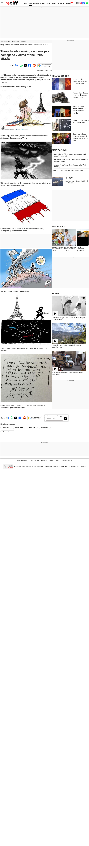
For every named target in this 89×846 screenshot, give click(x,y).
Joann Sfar (32, 427)
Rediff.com (21, 466)
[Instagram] (80, 2)
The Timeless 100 (67, 460)
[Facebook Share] (29, 65)
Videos (57, 460)
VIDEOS (55, 293)
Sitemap (55, 466)
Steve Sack (6, 427)
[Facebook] (84, 2)
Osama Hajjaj (19, 427)
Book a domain (35, 460)
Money (51, 460)
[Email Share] (16, 65)
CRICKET (48, 3)
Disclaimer (40, 466)
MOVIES (42, 3)
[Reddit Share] (34, 65)
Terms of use (75, 466)
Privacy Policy (48, 466)
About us (67, 466)
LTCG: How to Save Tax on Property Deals (68, 170)
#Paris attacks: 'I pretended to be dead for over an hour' (80, 81)
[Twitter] (77, 2)
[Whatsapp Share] (21, 65)
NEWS (30, 3)
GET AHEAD (61, 3)
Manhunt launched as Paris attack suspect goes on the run (80, 95)
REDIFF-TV (68, 3)
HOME (25, 3)
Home (2, 44)
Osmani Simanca (8, 432)
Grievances (83, 466)
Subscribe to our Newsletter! (53, 416)
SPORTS (54, 3)
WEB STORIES (58, 226)
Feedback (61, 466)
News (7, 44)
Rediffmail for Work (22, 460)
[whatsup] (87, 2)
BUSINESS (36, 3)
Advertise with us (31, 466)
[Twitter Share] (25, 65)
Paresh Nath (44, 427)
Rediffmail (44, 460)
